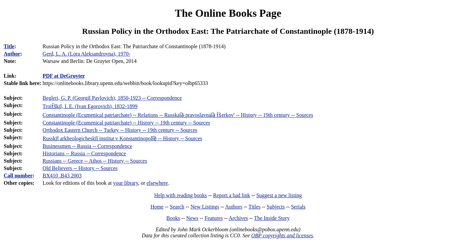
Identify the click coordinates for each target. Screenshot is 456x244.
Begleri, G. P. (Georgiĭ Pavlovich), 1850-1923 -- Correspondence (112, 98)
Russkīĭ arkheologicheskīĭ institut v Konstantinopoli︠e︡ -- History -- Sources (122, 138)
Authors (233, 207)
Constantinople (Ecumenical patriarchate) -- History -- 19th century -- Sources (126, 123)
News (192, 218)
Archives (238, 218)
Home (157, 207)
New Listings (205, 207)
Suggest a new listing (279, 195)
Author (12, 54)
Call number (18, 175)
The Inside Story (272, 218)
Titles (254, 207)
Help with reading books (180, 195)
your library (125, 183)
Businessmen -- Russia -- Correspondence (87, 146)
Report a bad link (231, 195)
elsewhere (157, 183)
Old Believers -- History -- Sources (80, 168)
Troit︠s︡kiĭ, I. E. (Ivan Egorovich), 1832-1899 (90, 106)
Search (177, 207)
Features (214, 218)
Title (9, 46)
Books (173, 218)
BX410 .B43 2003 (62, 175)
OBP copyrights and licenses (282, 235)
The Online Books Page (228, 13)
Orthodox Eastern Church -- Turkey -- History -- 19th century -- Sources (120, 130)
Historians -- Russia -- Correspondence (84, 153)
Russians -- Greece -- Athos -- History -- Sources (95, 161)
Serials (298, 207)
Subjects (276, 207)
